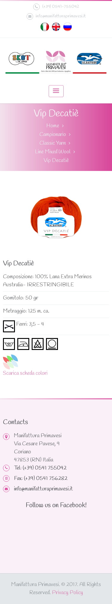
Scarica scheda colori (25, 373)
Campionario (52, 134)
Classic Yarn (52, 143)
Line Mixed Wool (52, 151)
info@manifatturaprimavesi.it (56, 16)
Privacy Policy (67, 592)
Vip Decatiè (56, 160)
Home (52, 125)
